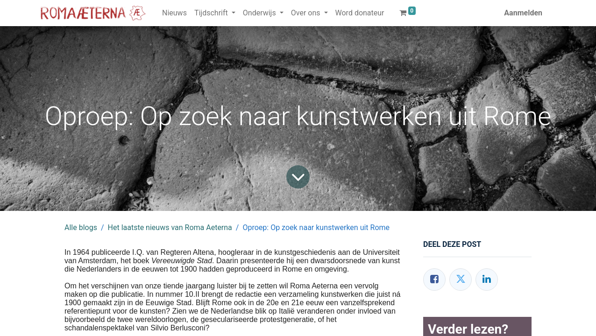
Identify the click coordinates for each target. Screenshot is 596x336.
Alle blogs (80, 227)
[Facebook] (434, 279)
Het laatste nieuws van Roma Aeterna (170, 227)
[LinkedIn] (486, 279)
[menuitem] (174, 13)
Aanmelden (523, 12)
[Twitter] (460, 279)
